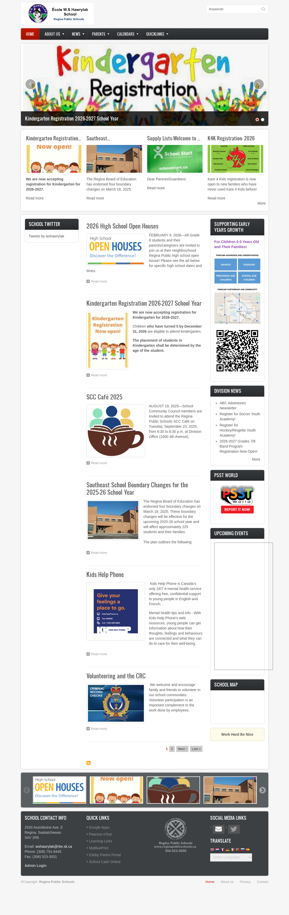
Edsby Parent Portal (105, 855)
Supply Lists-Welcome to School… (180, 138)
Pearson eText (100, 834)
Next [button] (262, 790)
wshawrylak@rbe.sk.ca (53, 846)
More (262, 203)
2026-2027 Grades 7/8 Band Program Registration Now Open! (239, 446)
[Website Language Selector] (231, 857)
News (76, 34)
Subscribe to (88, 763)
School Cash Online (105, 862)
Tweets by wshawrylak (46, 236)
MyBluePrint (98, 848)
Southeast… (98, 138)
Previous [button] (26, 790)
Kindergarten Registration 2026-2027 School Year (71, 118)
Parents (98, 34)
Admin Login (36, 866)
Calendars (125, 34)
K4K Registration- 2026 (231, 138)
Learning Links (100, 841)
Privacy (245, 882)
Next (259, 84)
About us (52, 34)
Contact (262, 882)
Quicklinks (155, 34)
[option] (59, 790)
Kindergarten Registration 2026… (59, 138)
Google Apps (99, 827)
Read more (35, 198)
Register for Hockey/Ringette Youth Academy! (238, 430)
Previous (30, 84)
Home (30, 34)
